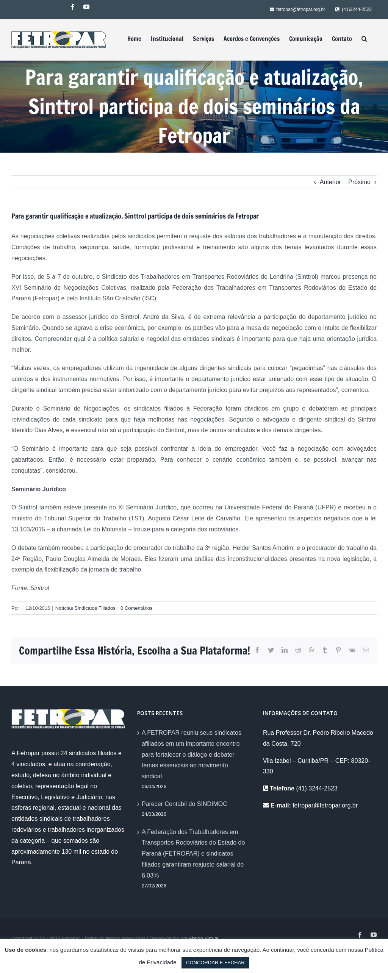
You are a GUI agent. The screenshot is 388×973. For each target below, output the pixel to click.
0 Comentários (136, 608)
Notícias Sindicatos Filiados (85, 608)
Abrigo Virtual (203, 938)
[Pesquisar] (364, 39)
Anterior (330, 182)
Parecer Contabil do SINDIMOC (184, 804)
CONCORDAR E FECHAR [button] (215, 962)
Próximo (359, 182)
